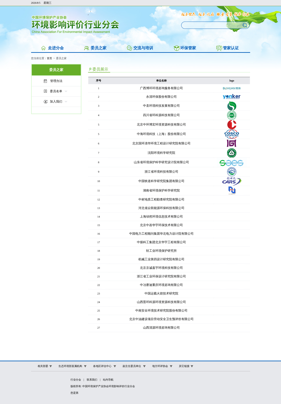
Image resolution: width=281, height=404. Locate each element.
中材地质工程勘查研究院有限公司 (161, 199)
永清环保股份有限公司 (161, 96)
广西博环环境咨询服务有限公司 (161, 88)
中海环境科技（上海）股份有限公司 (161, 134)
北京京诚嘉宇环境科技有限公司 (161, 267)
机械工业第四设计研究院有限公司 (161, 259)
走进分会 (56, 48)
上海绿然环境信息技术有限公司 (161, 216)
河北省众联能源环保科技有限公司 (161, 208)
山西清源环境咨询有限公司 (161, 327)
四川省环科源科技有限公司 (161, 115)
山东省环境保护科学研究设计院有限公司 (161, 162)
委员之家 (98, 48)
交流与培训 (143, 48)
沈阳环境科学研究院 (161, 152)
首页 (49, 58)
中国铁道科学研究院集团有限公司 (161, 181)
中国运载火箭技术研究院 (161, 293)
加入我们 (56, 101)
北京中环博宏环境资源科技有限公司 (161, 124)
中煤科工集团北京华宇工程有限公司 (161, 242)
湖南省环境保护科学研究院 (161, 190)
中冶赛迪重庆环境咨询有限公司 (161, 285)
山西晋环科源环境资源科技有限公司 (161, 302)
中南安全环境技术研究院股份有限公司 (161, 310)
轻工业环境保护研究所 (161, 250)
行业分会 (76, 379)
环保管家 (188, 48)
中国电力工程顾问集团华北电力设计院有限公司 (161, 233)
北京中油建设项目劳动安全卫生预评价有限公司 (161, 319)
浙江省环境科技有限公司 (161, 171)
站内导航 (108, 379)
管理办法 (56, 81)
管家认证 (231, 48)
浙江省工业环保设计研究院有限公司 (161, 276)
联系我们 (92, 379)
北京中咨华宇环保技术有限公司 (161, 225)
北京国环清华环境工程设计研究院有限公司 (161, 143)
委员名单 (56, 91)
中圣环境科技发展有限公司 (161, 105)
